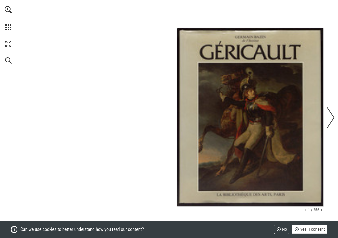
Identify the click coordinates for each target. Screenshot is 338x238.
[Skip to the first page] (305, 210)
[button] (8, 9)
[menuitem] (8, 18)
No (284, 229)
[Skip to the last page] (322, 210)
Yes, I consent (312, 229)
